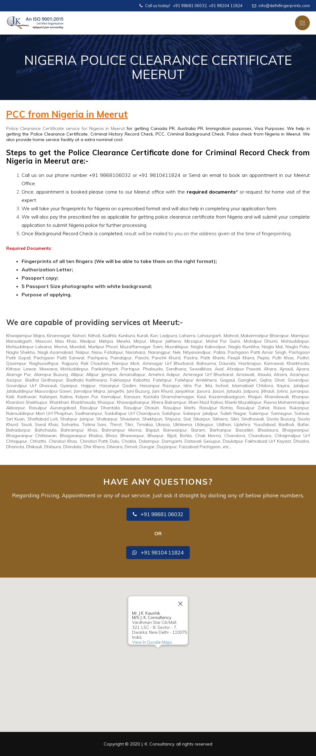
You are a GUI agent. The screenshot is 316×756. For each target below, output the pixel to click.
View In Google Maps (152, 642)
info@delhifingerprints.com (284, 5)
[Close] (180, 603)
